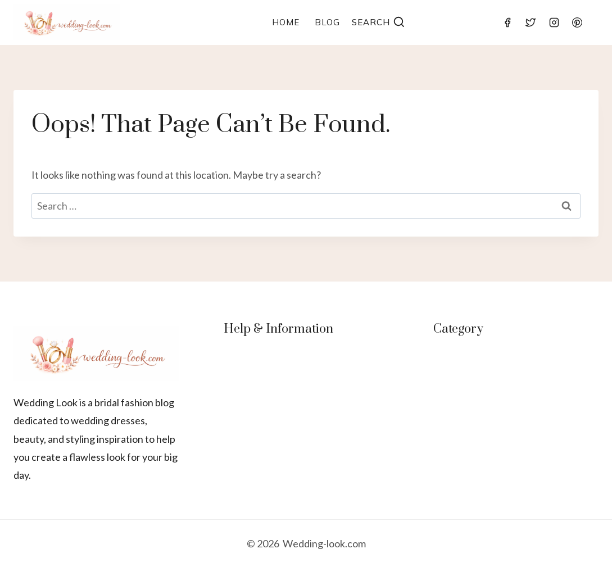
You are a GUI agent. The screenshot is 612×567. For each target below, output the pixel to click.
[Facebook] (507, 22)
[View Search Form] (379, 23)
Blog (327, 22)
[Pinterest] (577, 22)
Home (286, 22)
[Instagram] (554, 22)
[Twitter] (530, 22)
